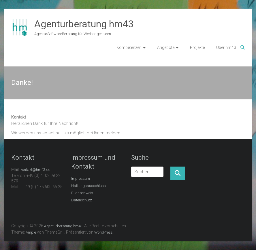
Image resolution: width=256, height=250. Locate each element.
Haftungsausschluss (88, 186)
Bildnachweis (82, 193)
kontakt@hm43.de (35, 169)
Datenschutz (81, 200)
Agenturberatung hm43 (83, 24)
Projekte (197, 47)
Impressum (80, 178)
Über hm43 (226, 47)
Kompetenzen (129, 47)
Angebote (165, 47)
